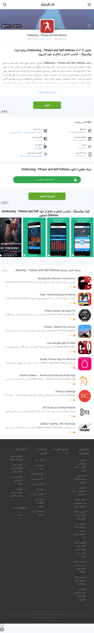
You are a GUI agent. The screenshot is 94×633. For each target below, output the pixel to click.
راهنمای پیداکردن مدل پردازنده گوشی (16, 492)
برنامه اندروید (29, 132)
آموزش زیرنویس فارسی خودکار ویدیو (80, 465)
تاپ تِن (20, 515)
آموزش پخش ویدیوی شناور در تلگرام (80, 581)
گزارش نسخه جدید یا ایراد (31, 156)
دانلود (47, 105)
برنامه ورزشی (15, 132)
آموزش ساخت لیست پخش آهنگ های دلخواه (79, 567)
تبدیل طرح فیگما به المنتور (39, 503)
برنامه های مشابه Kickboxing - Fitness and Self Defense (46, 270)
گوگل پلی (38, 148)
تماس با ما (39, 460)
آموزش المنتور (47, 196)
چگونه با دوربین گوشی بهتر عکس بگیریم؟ (80, 594)
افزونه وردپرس (37, 484)
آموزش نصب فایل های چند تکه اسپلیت (17, 468)
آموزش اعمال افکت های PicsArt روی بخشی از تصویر (80, 549)
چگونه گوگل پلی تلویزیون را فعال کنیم (80, 503)
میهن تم (40, 489)
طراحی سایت (38, 494)
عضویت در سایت (39, 467)
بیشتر (4, 270)
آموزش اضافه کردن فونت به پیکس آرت (80, 515)
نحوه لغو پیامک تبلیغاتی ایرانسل (79, 479)
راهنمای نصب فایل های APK (16, 458)
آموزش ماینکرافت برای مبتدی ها (79, 491)
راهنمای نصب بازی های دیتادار (17, 480)
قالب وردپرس (38, 479)
